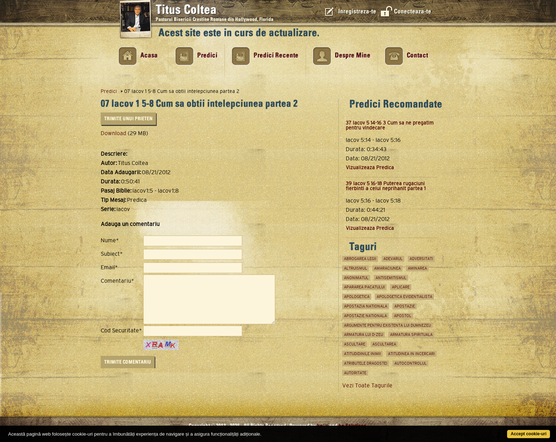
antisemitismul (391, 278)
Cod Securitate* (121, 330)
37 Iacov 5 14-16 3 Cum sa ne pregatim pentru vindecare (390, 125)
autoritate (355, 373)
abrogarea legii (360, 258)
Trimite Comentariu (127, 362)
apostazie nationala (365, 316)
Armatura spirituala (411, 334)
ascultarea (384, 344)
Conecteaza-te (412, 11)
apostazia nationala (365, 306)
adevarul (392, 258)
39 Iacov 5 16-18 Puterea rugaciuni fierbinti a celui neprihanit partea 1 (386, 186)
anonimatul (356, 278)
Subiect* (112, 254)
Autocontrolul (410, 363)
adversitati (421, 258)
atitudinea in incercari (411, 354)
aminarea (417, 268)
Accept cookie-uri (528, 433)
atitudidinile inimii (362, 354)
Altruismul (355, 268)
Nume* (110, 240)
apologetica (356, 296)
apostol (402, 316)
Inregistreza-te (357, 11)
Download (113, 133)
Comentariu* (117, 281)
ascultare (354, 344)
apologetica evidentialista (404, 296)
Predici (207, 55)
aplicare (401, 287)
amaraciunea (387, 268)
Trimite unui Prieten (128, 118)
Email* (109, 267)
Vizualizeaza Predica (370, 167)
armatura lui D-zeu (363, 334)
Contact (417, 55)
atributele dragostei (365, 363)
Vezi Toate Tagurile (367, 385)
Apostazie (404, 306)
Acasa (149, 55)
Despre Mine (353, 55)
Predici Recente (276, 55)
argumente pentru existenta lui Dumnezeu (387, 325)
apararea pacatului (364, 287)
